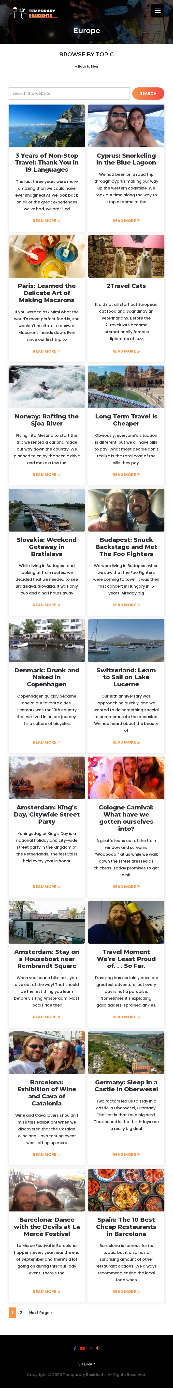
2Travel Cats (126, 285)
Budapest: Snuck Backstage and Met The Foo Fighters (126, 547)
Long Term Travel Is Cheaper (126, 420)
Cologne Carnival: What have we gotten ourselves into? (126, 818)
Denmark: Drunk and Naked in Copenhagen (46, 677)
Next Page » (41, 1313)
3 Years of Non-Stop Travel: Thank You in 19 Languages (47, 162)
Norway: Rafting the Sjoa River (47, 420)
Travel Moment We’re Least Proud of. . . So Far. (126, 959)
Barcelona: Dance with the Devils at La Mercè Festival (47, 1226)
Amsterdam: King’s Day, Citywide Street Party (47, 814)
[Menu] (157, 10)
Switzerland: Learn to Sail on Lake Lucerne (126, 677)
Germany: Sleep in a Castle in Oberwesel (126, 1086)
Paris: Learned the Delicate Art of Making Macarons (47, 293)
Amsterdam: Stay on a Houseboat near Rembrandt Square (46, 959)
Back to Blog (86, 66)
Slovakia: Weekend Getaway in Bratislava (47, 547)
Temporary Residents (34, 11)
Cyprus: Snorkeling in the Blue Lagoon (126, 159)
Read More (46, 221)
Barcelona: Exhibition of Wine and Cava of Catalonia (46, 1093)
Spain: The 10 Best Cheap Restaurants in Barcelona (126, 1226)
